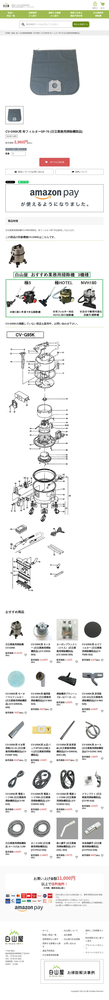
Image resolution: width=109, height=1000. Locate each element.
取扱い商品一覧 (49, 935)
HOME (7, 33)
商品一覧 (15, 33)
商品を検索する (81, 24)
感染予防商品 (48, 951)
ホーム (45, 930)
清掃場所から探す (50, 939)
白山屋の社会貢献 (72, 939)
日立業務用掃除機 (26, 33)
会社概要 (68, 935)
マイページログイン (94, 952)
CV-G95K (36, 33)
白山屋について (71, 930)
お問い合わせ (70, 943)
